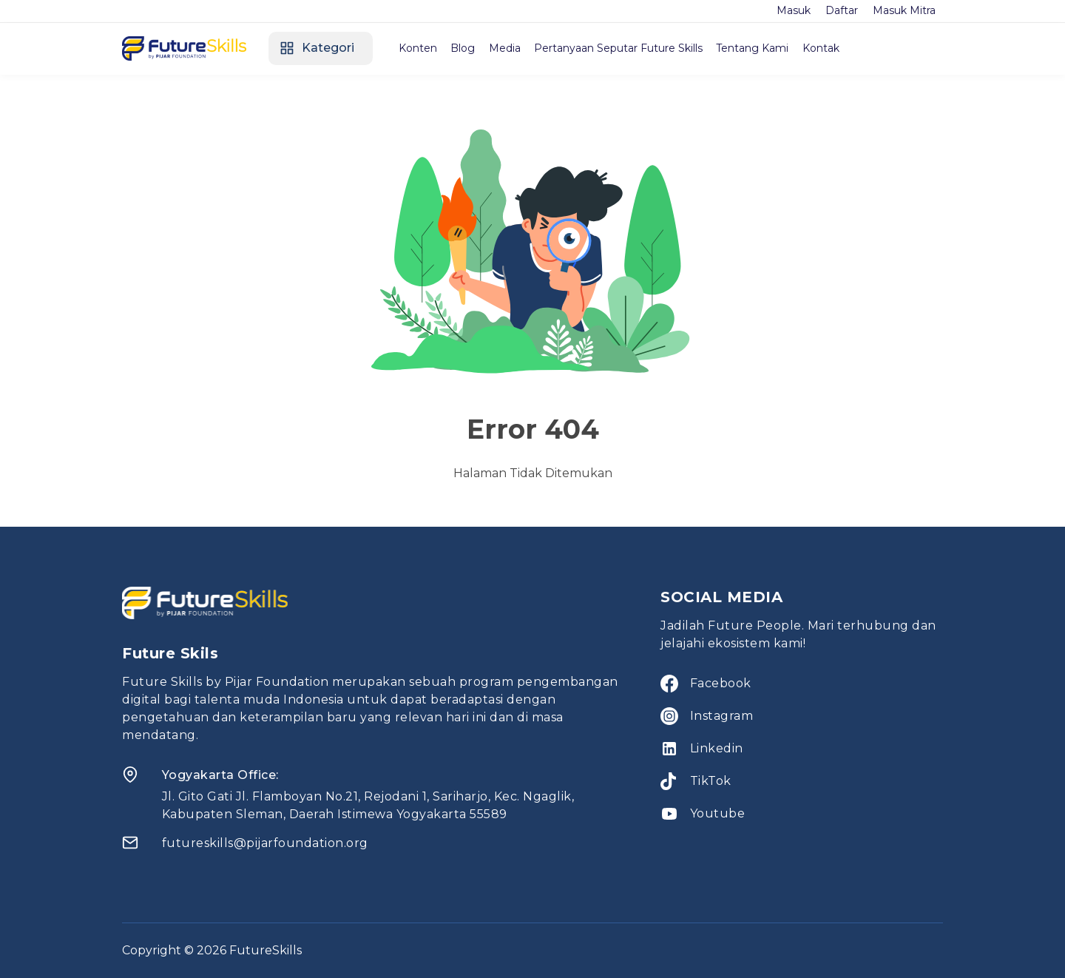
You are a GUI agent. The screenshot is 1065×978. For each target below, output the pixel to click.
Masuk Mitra (904, 10)
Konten (419, 48)
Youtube (718, 813)
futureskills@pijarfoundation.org (265, 843)
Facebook (720, 683)
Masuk (794, 10)
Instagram (722, 716)
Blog (465, 48)
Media (508, 48)
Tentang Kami (759, 48)
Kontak (828, 48)
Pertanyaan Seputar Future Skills (623, 48)
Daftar (841, 10)
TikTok (710, 781)
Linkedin (716, 748)
